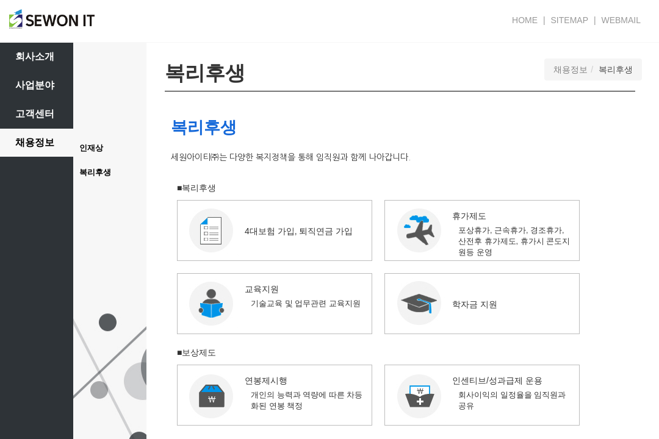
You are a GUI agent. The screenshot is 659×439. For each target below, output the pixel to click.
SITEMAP (569, 20)
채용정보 (34, 142)
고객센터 (34, 114)
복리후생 (95, 172)
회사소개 (34, 56)
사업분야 (34, 85)
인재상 (91, 147)
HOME (525, 20)
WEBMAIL (621, 20)
